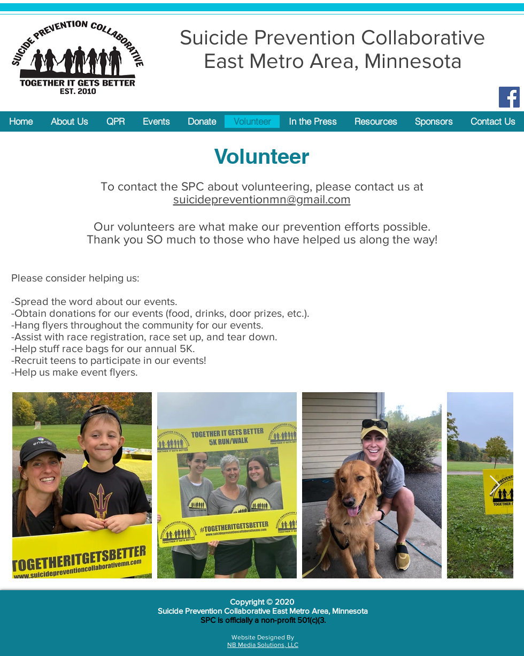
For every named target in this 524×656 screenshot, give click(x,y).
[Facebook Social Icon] (509, 97)
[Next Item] (495, 485)
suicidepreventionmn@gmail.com (262, 199)
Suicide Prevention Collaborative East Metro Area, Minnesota (263, 610)
